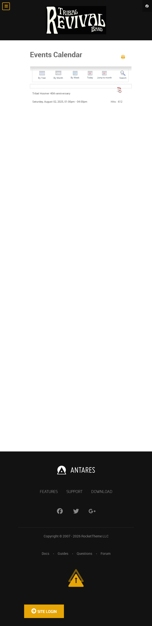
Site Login (44, 611)
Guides (63, 553)
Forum (106, 553)
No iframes (76, 287)
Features (49, 492)
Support (74, 492)
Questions (84, 553)
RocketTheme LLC (95, 536)
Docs (45, 553)
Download (101, 492)
